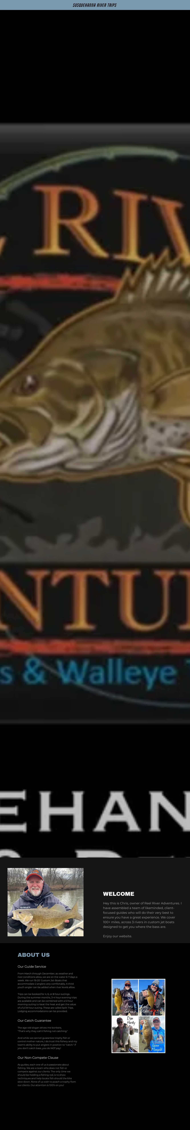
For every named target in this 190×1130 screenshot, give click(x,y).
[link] (95, 6)
